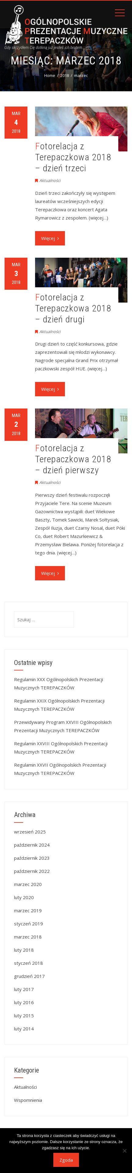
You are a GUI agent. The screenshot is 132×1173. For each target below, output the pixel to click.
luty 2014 (24, 1029)
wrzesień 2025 (30, 832)
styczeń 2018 (28, 963)
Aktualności (49, 180)
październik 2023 (32, 858)
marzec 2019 (28, 910)
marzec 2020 (28, 884)
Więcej (50, 238)
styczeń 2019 (28, 924)
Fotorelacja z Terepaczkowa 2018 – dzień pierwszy (73, 459)
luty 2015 (24, 1015)
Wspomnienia (28, 1100)
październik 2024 (32, 845)
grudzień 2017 (29, 976)
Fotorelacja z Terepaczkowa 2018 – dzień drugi (73, 308)
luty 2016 (24, 1002)
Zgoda (66, 1160)
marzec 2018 (28, 937)
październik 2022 (32, 871)
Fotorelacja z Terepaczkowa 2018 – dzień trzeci (73, 157)
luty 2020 (24, 897)
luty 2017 (24, 989)
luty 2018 (24, 950)
